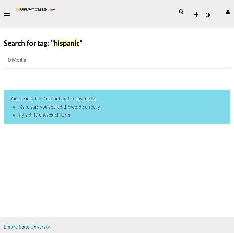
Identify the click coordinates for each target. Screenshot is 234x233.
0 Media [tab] (17, 59)
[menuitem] (181, 12)
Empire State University (27, 226)
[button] (9, 13)
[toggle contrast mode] (207, 15)
